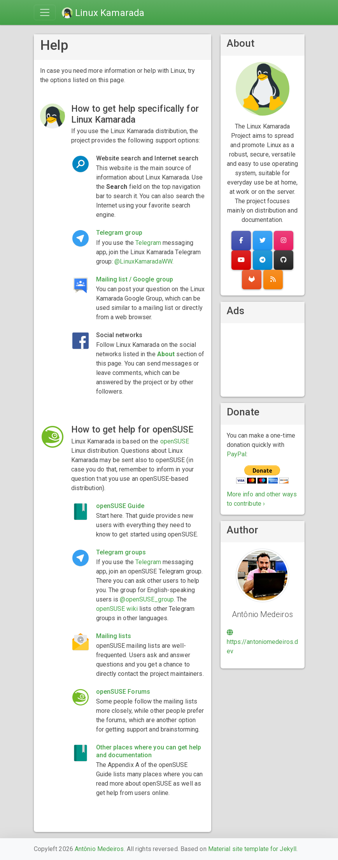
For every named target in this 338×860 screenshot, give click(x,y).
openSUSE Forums (123, 691)
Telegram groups (121, 552)
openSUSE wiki (117, 608)
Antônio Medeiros (99, 849)
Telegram (148, 242)
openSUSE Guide (120, 506)
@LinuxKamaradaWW (143, 261)
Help (54, 45)
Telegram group (119, 232)
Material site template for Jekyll (252, 849)
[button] (241, 240)
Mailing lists (113, 636)
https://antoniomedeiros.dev (262, 642)
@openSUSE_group (147, 599)
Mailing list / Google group (134, 279)
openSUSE (174, 441)
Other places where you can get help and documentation (148, 751)
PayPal (237, 454)
